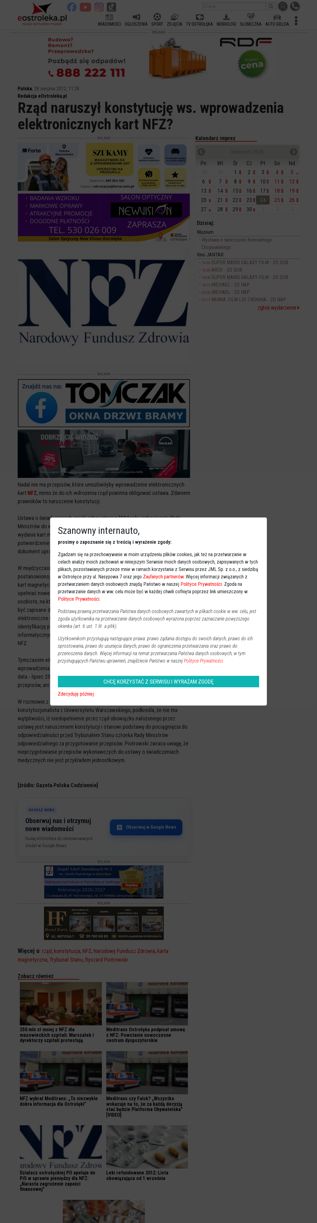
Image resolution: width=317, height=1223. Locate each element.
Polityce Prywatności (201, 584)
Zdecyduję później (76, 694)
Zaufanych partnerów (163, 577)
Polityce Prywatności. (204, 661)
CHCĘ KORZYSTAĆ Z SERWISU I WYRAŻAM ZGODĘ (158, 681)
